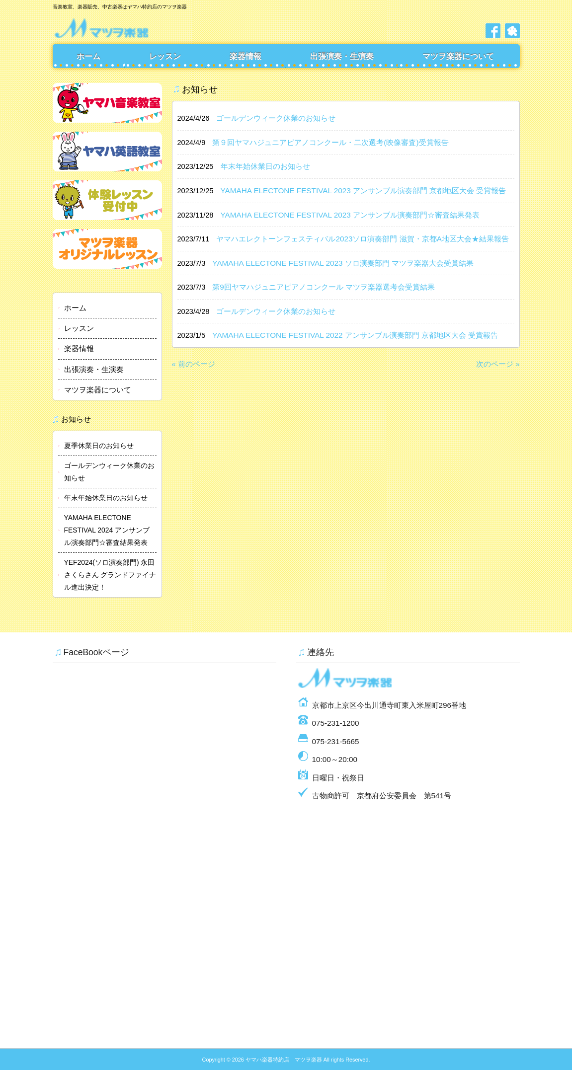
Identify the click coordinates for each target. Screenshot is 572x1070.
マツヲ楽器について (458, 56)
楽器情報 (245, 56)
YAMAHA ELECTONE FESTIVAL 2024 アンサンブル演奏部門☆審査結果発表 (107, 530)
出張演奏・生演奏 (342, 56)
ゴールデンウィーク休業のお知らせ (109, 471)
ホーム (88, 56)
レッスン (165, 56)
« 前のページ (193, 364)
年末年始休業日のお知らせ (106, 498)
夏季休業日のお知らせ (99, 446)
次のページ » (497, 364)
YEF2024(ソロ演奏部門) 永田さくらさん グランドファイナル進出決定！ (110, 574)
